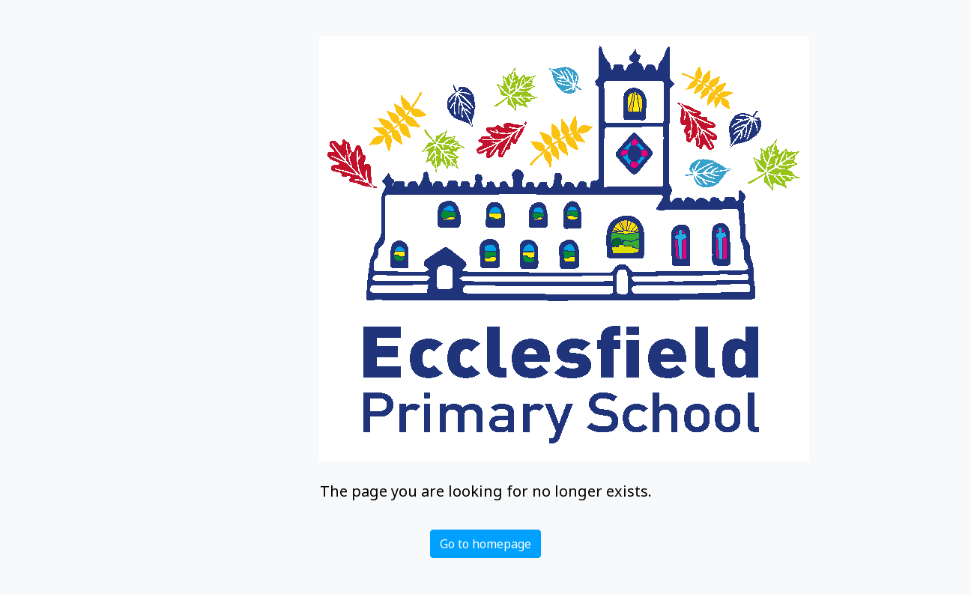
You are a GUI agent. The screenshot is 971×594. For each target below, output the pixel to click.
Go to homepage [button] (485, 544)
